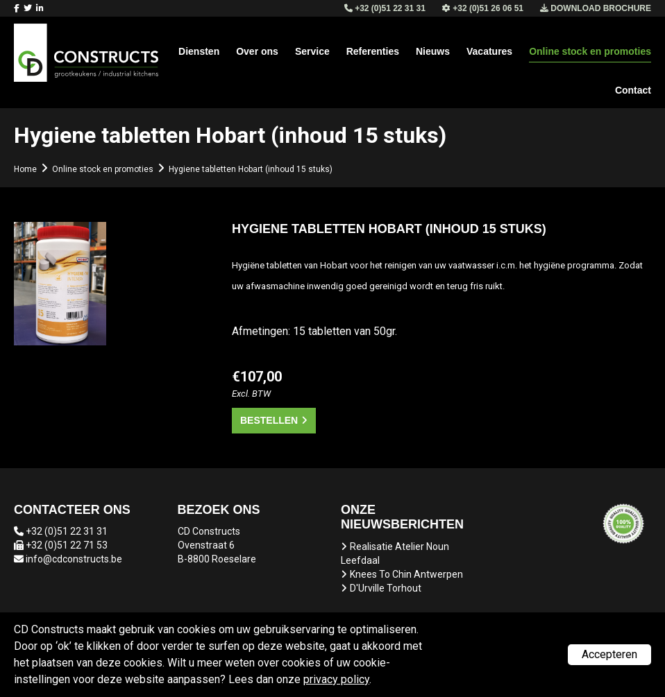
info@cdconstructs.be (74, 559)
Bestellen (269, 420)
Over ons (257, 51)
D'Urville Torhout (385, 588)
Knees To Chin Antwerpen (406, 574)
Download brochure (595, 8)
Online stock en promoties (590, 51)
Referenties (372, 51)
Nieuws (433, 51)
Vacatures (489, 51)
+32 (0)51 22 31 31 (67, 531)
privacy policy (336, 679)
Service (312, 51)
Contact (633, 90)
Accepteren (609, 654)
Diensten (198, 51)
